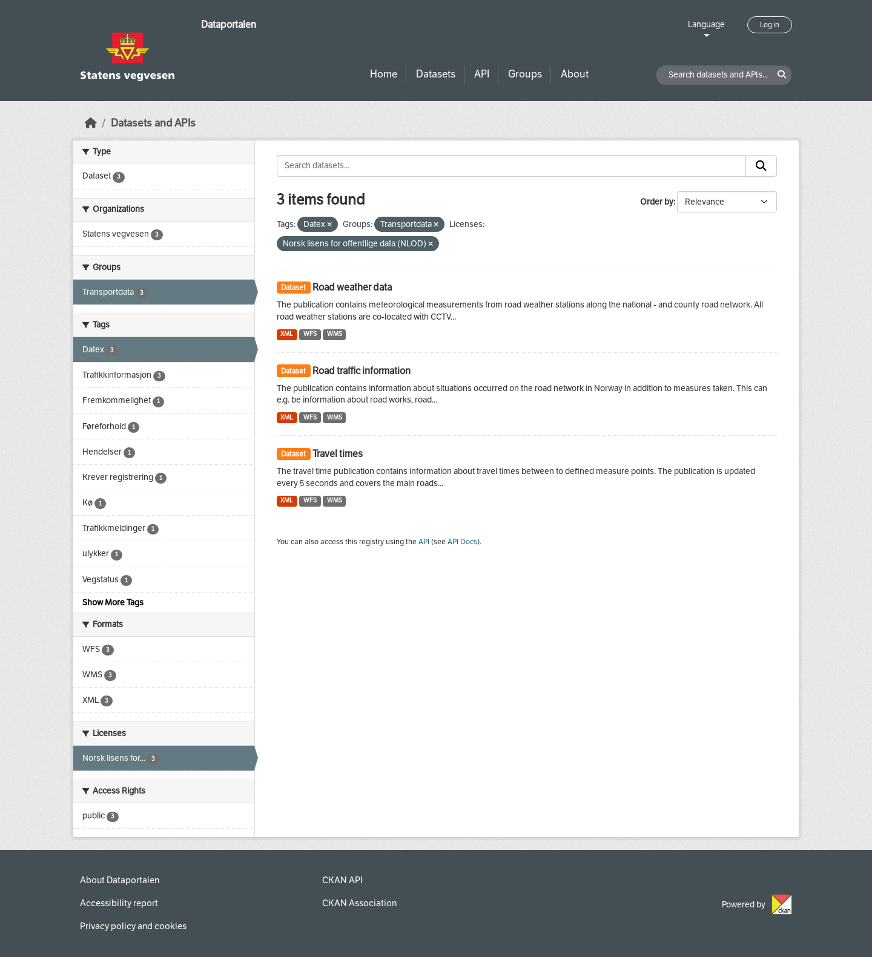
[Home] (91, 123)
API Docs (462, 542)
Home (383, 74)
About (575, 74)
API (481, 74)
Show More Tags (113, 602)
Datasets (435, 74)
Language (706, 24)
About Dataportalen (119, 880)
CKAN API (342, 880)
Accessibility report (119, 903)
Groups (525, 74)
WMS (334, 334)
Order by (656, 202)
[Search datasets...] (512, 166)
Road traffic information (361, 371)
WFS (310, 334)
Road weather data (352, 287)
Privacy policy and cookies (133, 926)
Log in (769, 25)
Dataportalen (228, 24)
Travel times (337, 453)
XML (286, 334)
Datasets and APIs (153, 123)
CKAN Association (359, 903)
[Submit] (761, 166)
